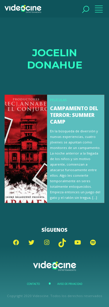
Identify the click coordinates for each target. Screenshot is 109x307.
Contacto (33, 284)
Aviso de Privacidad (69, 284)
